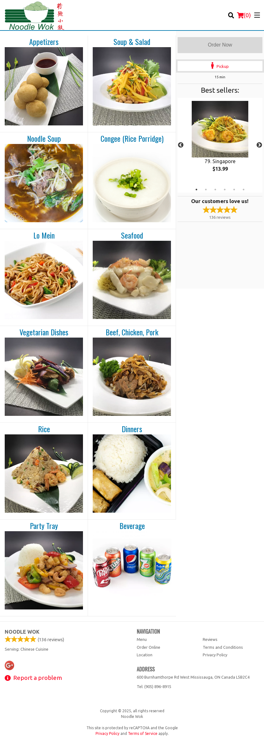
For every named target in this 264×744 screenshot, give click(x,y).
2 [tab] (206, 189)
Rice (44, 429)
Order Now (220, 44)
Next (259, 145)
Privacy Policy (215, 655)
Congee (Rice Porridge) (132, 138)
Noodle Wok (22, 632)
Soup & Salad (131, 41)
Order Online (148, 647)
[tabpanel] (220, 141)
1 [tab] (196, 189)
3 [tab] (215, 189)
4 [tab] (225, 189)
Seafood (132, 235)
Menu (142, 639)
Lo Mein (44, 235)
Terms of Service (142, 733)
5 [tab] (234, 189)
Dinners (132, 429)
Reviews (210, 639)
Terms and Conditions (223, 647)
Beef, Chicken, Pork (132, 332)
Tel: (154, 686)
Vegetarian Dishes (43, 332)
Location (144, 655)
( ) (244, 15)
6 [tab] (243, 189)
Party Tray (44, 526)
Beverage (132, 526)
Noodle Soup (44, 138)
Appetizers (43, 41)
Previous (181, 145)
